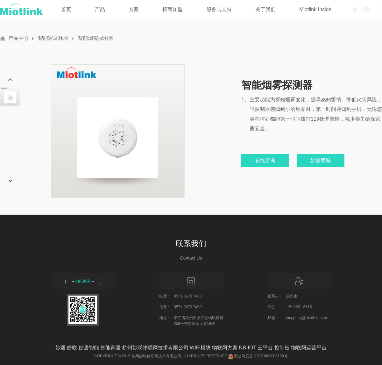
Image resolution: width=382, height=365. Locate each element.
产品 (100, 9)
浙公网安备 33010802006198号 (261, 356)
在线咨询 (265, 160)
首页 (66, 9)
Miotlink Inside (315, 9)
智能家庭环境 (53, 38)
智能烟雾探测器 (95, 38)
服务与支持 (219, 9)
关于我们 (265, 9)
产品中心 (18, 38)
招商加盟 (172, 9)
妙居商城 (320, 160)
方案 (134, 9)
